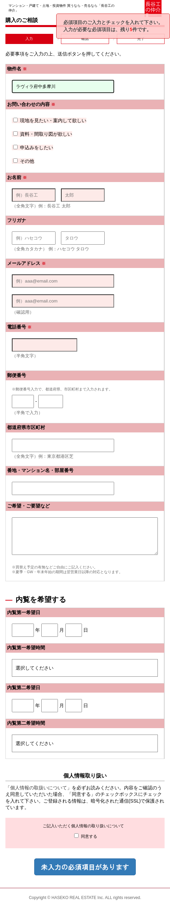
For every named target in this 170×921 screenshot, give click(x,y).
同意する (85, 843)
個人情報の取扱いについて (38, 795)
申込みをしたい (33, 147)
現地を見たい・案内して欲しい (49, 120)
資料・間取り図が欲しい (42, 134)
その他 (23, 161)
